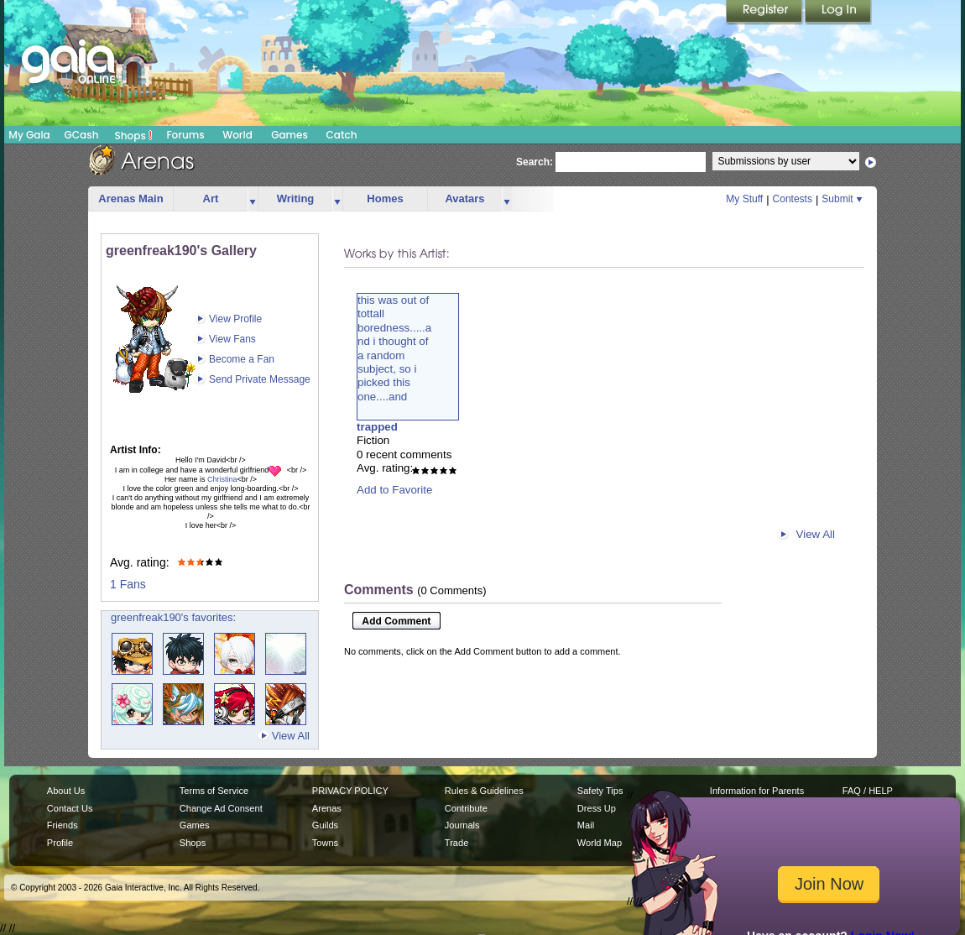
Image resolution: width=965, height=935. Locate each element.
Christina (222, 479)
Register (765, 12)
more (253, 199)
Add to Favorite (394, 489)
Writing (296, 198)
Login (838, 12)
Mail (585, 825)
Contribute (466, 808)
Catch (341, 135)
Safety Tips (600, 791)
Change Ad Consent (221, 808)
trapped (377, 426)
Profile (60, 843)
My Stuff (744, 199)
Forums (185, 135)
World (237, 135)
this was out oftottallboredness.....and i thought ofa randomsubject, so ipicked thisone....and (394, 348)
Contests (792, 199)
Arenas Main (130, 198)
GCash (82, 135)
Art (211, 198)
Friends (62, 825)
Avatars (464, 198)
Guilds (325, 825)
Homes (385, 198)
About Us (66, 791)
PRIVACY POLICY (350, 791)
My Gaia (29, 135)
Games (289, 135)
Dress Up (596, 808)
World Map (599, 843)
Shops (134, 135)
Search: (534, 162)
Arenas (327, 808)
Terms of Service (214, 791)
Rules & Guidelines (484, 791)
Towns (325, 843)
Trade (456, 843)
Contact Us (70, 808)
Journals (462, 825)
